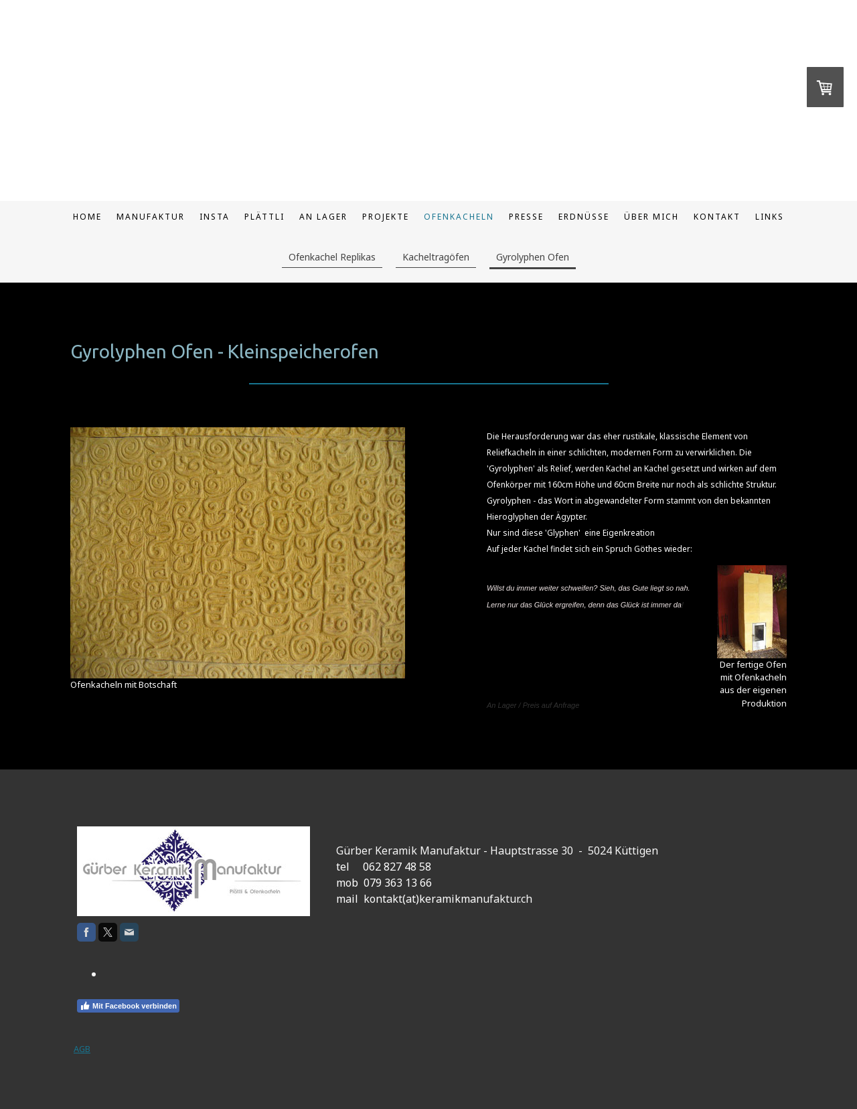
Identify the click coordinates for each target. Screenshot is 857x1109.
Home (87, 216)
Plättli (264, 216)
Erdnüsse (583, 216)
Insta (215, 216)
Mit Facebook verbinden (128, 1006)
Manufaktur (150, 216)
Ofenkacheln (459, 216)
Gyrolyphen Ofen (532, 256)
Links (769, 216)
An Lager (323, 216)
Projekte (385, 216)
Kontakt (717, 216)
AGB (82, 1049)
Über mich (651, 216)
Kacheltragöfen (435, 256)
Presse (526, 216)
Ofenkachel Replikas (332, 256)
